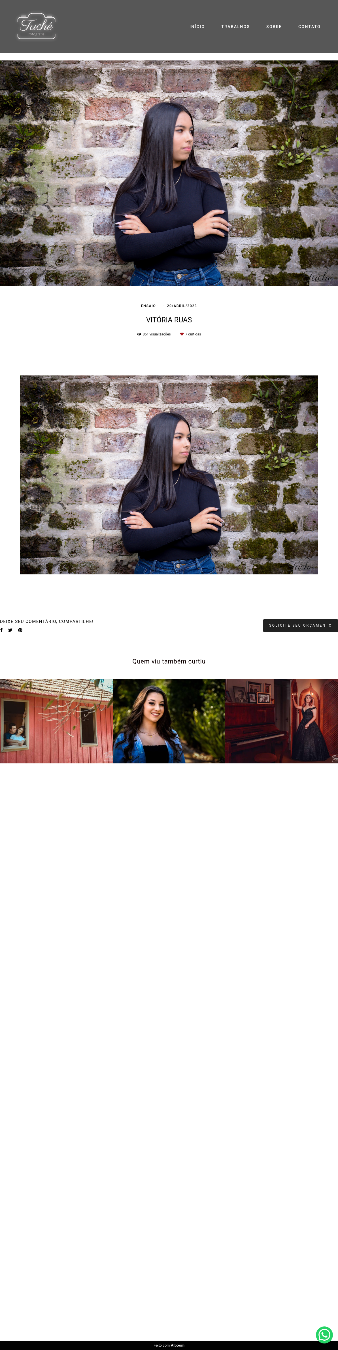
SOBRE (274, 26)
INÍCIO (197, 26)
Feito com (169, 1345)
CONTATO (309, 26)
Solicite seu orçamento (300, 625)
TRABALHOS (235, 26)
